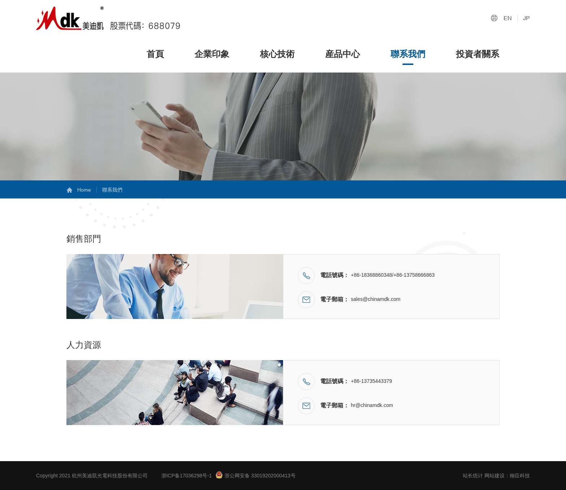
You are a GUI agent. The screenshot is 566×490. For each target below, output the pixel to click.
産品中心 (342, 54)
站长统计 (473, 475)
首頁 (155, 54)
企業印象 (212, 54)
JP (526, 18)
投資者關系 (477, 54)
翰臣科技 (520, 475)
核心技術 (277, 54)
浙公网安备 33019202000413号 (255, 474)
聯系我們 (408, 54)
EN (508, 18)
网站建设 (494, 475)
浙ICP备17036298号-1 (186, 475)
